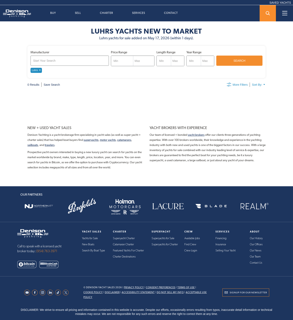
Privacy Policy (134, 287)
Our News (255, 250)
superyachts (91, 139)
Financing (220, 238)
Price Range (119, 52)
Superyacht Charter (124, 238)
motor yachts (108, 139)
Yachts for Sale (90, 238)
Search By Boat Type (93, 250)
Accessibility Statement (138, 292)
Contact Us (256, 262)
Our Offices (256, 244)
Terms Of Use (186, 287)
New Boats (88, 244)
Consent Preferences (160, 287)
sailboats (32, 145)
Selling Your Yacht (225, 250)
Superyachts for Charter (165, 244)
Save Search (52, 84)
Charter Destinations (124, 256)
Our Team (255, 256)
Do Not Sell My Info (170, 292)
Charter (106, 12)
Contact (171, 12)
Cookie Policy (93, 292)
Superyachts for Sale (163, 238)
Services (138, 12)
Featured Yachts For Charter (128, 250)
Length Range (165, 52)
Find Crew (190, 244)
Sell (78, 12)
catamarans (124, 139)
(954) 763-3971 (46, 251)
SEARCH (239, 60)
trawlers (50, 145)
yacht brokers (196, 134)
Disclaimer (112, 292)
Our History (256, 238)
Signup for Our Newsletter (248, 292)
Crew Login (190, 250)
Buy (53, 12)
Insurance (220, 244)
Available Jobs (192, 238)
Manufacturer (40, 52)
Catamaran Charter (123, 244)
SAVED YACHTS (280, 2)
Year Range (193, 52)
